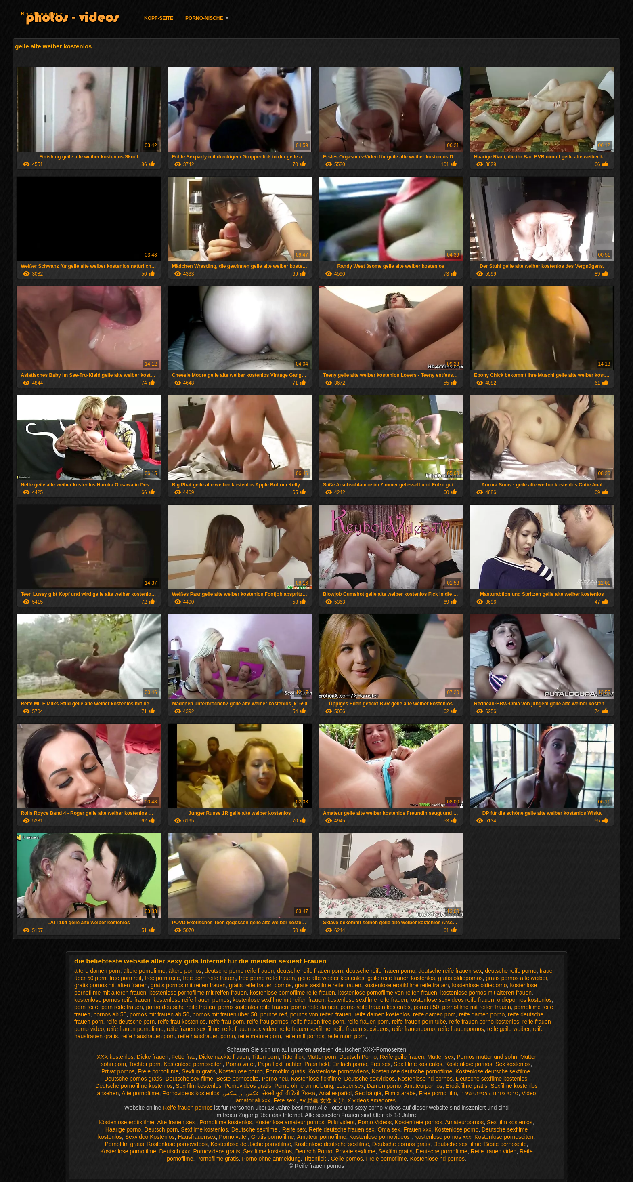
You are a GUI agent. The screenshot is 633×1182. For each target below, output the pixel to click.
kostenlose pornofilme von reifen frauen (387, 992)
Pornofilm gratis (285, 1071)
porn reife (86, 1007)
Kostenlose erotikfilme (126, 1122)
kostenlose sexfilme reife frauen (367, 1000)
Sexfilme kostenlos (204, 1129)
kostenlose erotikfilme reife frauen (406, 985)
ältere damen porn (97, 970)
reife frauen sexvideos (361, 1029)
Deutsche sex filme (189, 1078)
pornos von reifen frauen (321, 1014)
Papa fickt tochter (279, 1064)
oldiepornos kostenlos (524, 1000)
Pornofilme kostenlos (225, 1122)
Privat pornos (117, 1071)
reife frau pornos (267, 1021)
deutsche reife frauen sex (450, 970)
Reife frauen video (494, 1151)
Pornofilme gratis (217, 1158)
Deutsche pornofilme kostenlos (133, 1086)
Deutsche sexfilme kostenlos (491, 1078)
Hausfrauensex (197, 1137)
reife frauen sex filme (193, 1029)
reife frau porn (226, 1021)
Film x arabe (400, 1093)
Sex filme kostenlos (418, 1064)
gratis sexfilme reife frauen (328, 985)
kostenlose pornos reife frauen (112, 1000)
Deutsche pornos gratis (133, 1078)
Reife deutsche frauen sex (342, 1129)
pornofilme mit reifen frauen (476, 1007)
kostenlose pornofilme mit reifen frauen (198, 992)
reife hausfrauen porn (148, 1036)
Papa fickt (316, 1064)
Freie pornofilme (158, 1071)
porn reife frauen (122, 1007)
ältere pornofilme (144, 970)
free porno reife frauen (267, 978)
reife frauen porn (368, 1021)
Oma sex (388, 1129)
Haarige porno (123, 1129)
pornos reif (273, 1014)
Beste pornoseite (237, 1078)
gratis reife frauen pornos (260, 985)
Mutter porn (321, 1057)
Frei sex (380, 1064)
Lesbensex (350, 1086)
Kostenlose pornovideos (338, 1071)
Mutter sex (440, 1057)
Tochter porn (145, 1064)
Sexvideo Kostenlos (150, 1137)
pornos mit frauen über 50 (225, 1014)
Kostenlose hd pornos (425, 1078)
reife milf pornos (304, 1036)
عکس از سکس (240, 1093)
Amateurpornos (423, 1086)
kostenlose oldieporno (479, 985)
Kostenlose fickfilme (316, 1078)
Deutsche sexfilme (255, 1129)
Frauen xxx (417, 1129)
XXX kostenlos (115, 1057)
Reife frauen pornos (42, 14)
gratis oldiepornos (460, 978)
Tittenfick (293, 1057)
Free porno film (438, 1093)
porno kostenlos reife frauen (253, 1007)
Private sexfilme (355, 1151)
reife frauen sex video (249, 1029)
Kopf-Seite (158, 18)
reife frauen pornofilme (135, 1029)
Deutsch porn (161, 1129)
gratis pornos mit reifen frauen (188, 985)
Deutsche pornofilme (441, 1151)
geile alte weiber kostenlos (331, 978)
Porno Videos (375, 1122)
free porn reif (125, 978)
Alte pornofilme (140, 1093)
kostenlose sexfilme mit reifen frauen (278, 1000)
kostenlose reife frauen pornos (191, 1000)
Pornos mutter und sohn (487, 1057)
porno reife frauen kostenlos (375, 1007)
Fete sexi (284, 1100)
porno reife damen (314, 1007)
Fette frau (184, 1057)
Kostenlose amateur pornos (289, 1122)
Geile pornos (347, 1158)
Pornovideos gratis (247, 1086)
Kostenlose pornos (468, 1064)
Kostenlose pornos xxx (442, 1137)
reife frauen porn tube (419, 1021)
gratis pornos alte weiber (516, 978)
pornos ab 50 (109, 1014)
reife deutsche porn (130, 1021)
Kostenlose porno (241, 1071)
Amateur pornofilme (321, 1137)
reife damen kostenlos (382, 1014)
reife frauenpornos (461, 1029)
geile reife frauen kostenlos (401, 978)
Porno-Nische (204, 18)
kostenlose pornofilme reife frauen (292, 992)
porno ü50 (426, 1007)
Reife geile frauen (402, 1057)
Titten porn (265, 1057)
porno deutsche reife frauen (180, 1007)
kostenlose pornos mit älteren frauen (486, 992)
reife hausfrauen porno (206, 1036)
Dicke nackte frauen (224, 1057)
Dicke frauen (152, 1057)
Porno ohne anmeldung (304, 1086)
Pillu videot (341, 1122)
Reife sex (294, 1129)
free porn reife (162, 978)
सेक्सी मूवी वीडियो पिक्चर (289, 1093)
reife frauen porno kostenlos (484, 1021)
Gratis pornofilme (272, 1137)
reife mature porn (259, 1036)
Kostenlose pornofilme (128, 1151)
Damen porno (384, 1086)
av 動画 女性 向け (322, 1100)
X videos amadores (371, 1100)
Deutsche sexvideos (369, 1078)
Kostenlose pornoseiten (192, 1064)
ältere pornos (184, 970)
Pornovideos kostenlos (190, 1093)
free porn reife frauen (209, 978)
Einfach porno (349, 1064)
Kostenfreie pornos (418, 1122)
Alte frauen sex (176, 1122)
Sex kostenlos (512, 1064)
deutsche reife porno (511, 970)
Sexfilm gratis (199, 1071)
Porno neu (275, 1078)
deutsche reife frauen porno (380, 970)
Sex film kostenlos (198, 1086)
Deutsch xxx (174, 1151)
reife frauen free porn (317, 1021)
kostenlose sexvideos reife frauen (452, 1000)
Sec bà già (368, 1093)
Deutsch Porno (358, 1057)
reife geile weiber (508, 1029)
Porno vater (240, 1064)
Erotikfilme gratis (466, 1086)
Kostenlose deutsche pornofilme (412, 1071)
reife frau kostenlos (181, 1021)
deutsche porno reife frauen (239, 970)
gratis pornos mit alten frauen (110, 985)
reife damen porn (434, 1014)
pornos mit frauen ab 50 (159, 1014)
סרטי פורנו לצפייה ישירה (489, 1093)
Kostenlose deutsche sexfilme (492, 1071)
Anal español (335, 1093)
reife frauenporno (413, 1029)
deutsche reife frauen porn (310, 970)
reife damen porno (482, 1014)
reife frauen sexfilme (304, 1029)
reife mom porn (346, 1036)
